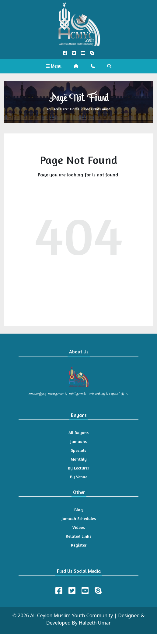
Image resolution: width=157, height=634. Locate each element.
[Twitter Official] (74, 53)
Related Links (78, 536)
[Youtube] (85, 591)
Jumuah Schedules (78, 518)
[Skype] (98, 591)
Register (78, 544)
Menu (53, 66)
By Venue (78, 476)
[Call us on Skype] (92, 53)
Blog (78, 509)
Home (74, 109)
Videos (78, 527)
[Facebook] (58, 591)
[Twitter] (71, 591)
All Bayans (78, 432)
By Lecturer (78, 467)
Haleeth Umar (95, 622)
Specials (78, 450)
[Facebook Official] (65, 53)
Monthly (79, 459)
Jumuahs (78, 441)
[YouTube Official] (83, 53)
